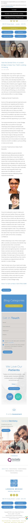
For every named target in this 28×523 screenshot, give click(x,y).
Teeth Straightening (18, 470)
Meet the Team (9, 468)
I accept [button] (14, 9)
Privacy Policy (10, 342)
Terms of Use (23, 521)
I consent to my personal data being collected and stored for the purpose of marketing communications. (14, 346)
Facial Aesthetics (18, 472)
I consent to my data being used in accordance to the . (14, 341)
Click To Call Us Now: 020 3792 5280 (14, 284)
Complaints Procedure (16, 521)
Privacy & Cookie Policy (6, 521)
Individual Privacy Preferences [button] (14, 17)
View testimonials (14, 388)
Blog (8, 46)
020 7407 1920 (7, 36)
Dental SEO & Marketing (17, 515)
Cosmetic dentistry (16, 46)
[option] (14, 375)
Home (3, 46)
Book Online (7, 32)
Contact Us (20, 36)
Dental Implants (10, 472)
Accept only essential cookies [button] (14, 13)
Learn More (6, 430)
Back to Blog (6, 290)
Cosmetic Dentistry (9, 470)
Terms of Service (14, 518)
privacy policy (9, 6)
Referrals (20, 32)
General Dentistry (18, 468)
